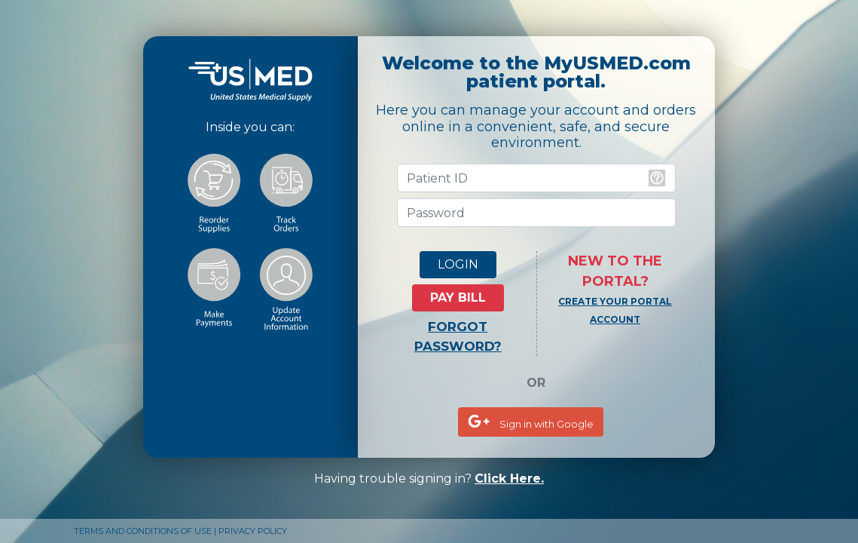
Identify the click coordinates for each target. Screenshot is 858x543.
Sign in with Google (531, 421)
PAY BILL (458, 297)
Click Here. (509, 478)
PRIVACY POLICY (252, 531)
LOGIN (458, 264)
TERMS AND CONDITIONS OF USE (143, 531)
